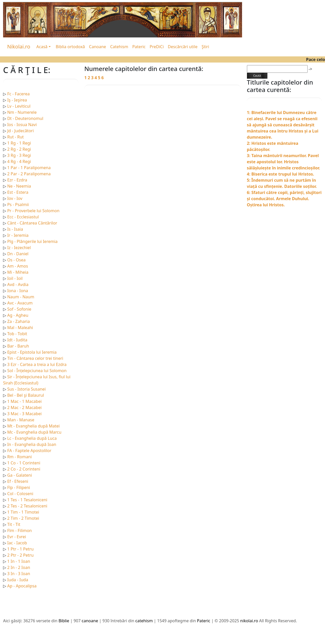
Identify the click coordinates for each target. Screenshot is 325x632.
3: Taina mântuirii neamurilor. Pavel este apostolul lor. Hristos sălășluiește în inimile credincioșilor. (283, 162)
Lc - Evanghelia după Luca (32, 438)
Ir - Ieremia (17, 235)
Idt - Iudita (17, 340)
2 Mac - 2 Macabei (24, 407)
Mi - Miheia (17, 272)
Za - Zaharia (18, 321)
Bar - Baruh (18, 346)
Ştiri (205, 46)
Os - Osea (16, 260)
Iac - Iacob (17, 543)
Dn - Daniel (17, 254)
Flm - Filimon (19, 530)
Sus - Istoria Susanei (26, 389)
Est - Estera (17, 192)
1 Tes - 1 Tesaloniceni (27, 500)
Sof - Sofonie (19, 309)
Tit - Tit (13, 524)
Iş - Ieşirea (17, 100)
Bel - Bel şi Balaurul (25, 395)
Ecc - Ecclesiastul (23, 217)
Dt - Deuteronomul (25, 118)
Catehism (119, 46)
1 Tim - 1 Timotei (23, 512)
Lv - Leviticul (18, 106)
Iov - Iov (14, 198)
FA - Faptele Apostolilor (29, 450)
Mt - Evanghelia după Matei (33, 426)
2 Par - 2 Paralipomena (29, 174)
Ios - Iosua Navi (22, 124)
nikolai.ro (249, 621)
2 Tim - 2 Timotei (23, 518)
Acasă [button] (42, 46)
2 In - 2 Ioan (18, 567)
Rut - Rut (15, 137)
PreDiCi (157, 46)
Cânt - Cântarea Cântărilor (32, 223)
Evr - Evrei (16, 536)
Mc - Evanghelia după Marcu (34, 432)
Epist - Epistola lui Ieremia (32, 352)
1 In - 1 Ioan (18, 561)
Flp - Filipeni (18, 487)
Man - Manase (20, 420)
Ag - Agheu (17, 315)
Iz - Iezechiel (19, 247)
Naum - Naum (20, 297)
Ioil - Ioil (15, 278)
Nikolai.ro (18, 46)
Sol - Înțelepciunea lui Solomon (37, 370)
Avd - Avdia (17, 284)
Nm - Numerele (22, 112)
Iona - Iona (17, 290)
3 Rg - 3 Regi (19, 155)
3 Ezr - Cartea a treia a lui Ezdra (37, 364)
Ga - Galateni (19, 475)
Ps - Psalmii (18, 204)
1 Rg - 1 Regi (19, 143)
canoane (90, 621)
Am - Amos (17, 266)
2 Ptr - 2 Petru (20, 555)
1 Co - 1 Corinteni (23, 463)
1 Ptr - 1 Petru (20, 549)
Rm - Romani (19, 457)
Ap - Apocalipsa (22, 586)
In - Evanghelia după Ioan (31, 444)
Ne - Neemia (19, 186)
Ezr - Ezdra (17, 180)
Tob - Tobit (17, 334)
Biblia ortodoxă (70, 46)
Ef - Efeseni (17, 481)
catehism (144, 621)
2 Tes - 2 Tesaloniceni (27, 506)
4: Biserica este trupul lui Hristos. (280, 174)
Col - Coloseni (20, 493)
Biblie (64, 621)
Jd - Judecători (20, 131)
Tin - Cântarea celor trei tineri (35, 358)
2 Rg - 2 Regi (19, 149)
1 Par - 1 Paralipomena (29, 167)
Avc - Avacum (19, 303)
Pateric (139, 46)
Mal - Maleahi (20, 327)
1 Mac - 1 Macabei (24, 401)
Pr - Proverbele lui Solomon (33, 210)
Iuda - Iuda (17, 580)
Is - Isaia (15, 229)
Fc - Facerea (18, 94)
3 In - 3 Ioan (18, 573)
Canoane (97, 46)
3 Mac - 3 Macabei (24, 413)
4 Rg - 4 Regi (19, 161)
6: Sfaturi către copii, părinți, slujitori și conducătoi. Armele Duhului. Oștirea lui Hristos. (284, 199)
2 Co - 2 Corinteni (23, 469)
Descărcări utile (183, 46)
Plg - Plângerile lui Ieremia (32, 241)
